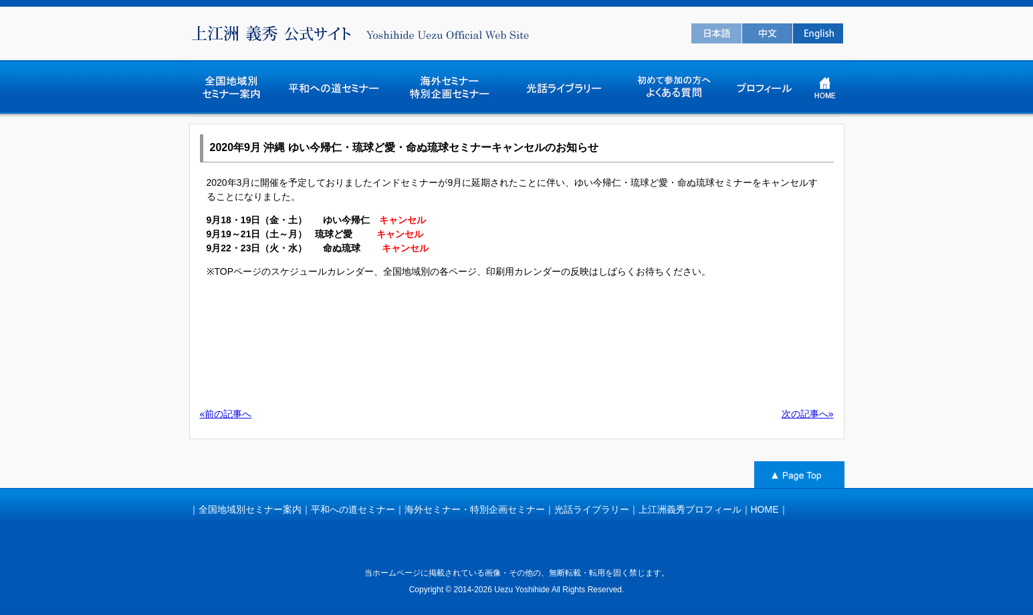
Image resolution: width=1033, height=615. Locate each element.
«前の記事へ (226, 413)
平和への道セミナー (353, 509)
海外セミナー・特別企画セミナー (475, 509)
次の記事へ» (808, 413)
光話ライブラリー (591, 509)
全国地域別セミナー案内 (250, 509)
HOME (765, 509)
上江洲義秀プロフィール (690, 509)
